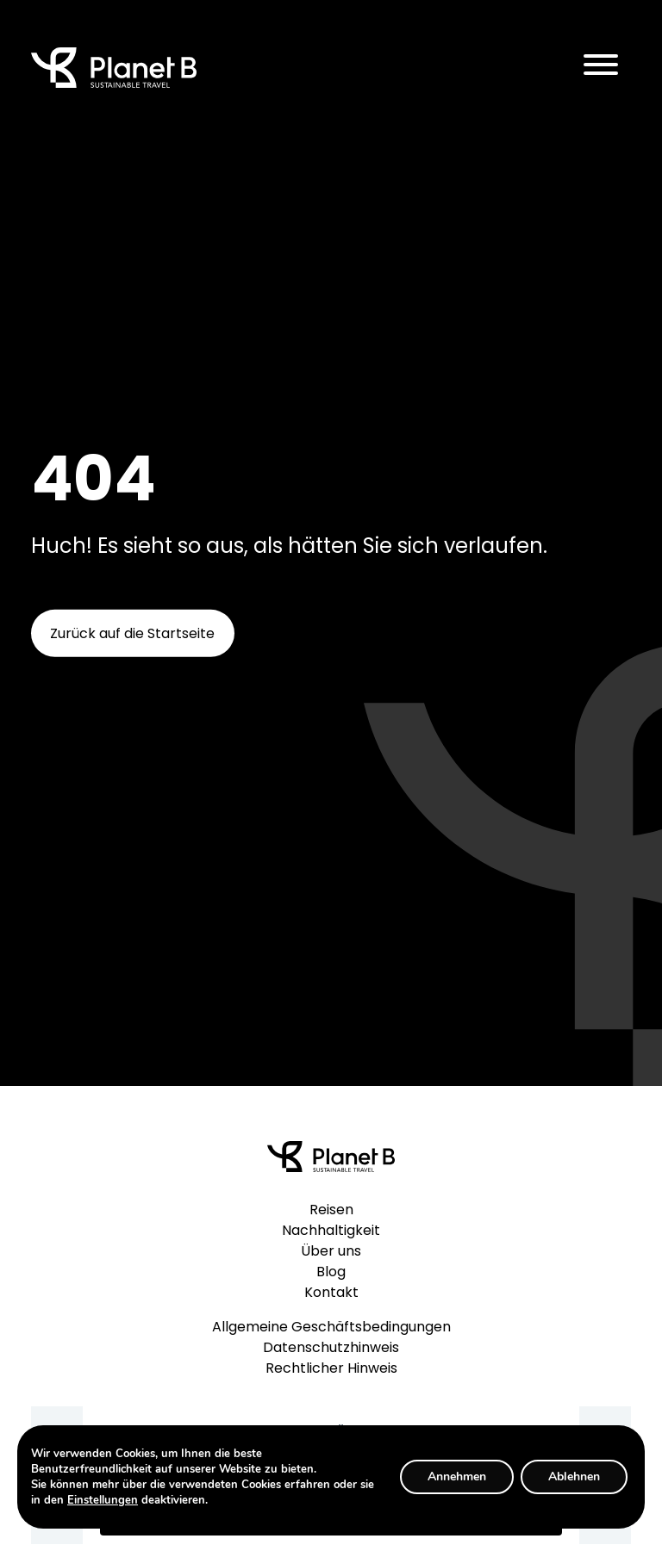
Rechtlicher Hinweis (331, 1368)
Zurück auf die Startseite (132, 633)
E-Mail (326, 1429)
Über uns (331, 1251)
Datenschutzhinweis (331, 1347)
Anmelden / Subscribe (331, 1519)
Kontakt (331, 1292)
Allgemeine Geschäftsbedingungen (331, 1327)
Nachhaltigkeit (331, 1230)
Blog (331, 1271)
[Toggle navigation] (601, 67)
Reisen (331, 1209)
